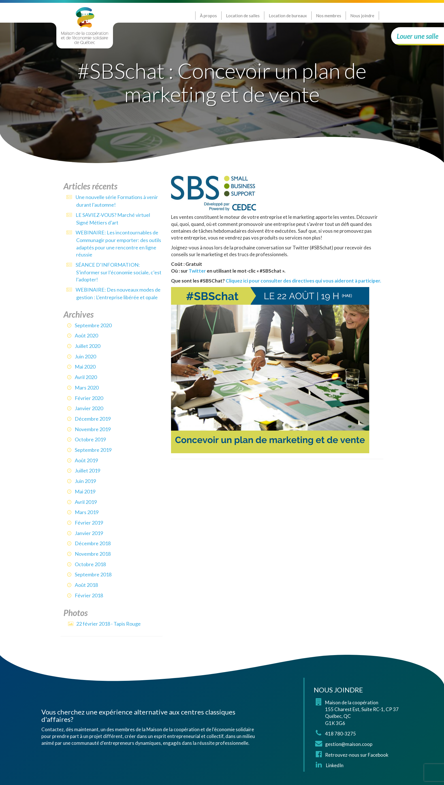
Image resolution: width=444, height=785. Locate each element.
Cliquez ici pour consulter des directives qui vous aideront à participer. (303, 281)
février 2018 (89, 595)
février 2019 (89, 522)
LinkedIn (334, 765)
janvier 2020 (89, 408)
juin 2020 (85, 356)
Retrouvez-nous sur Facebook (356, 755)
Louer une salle (417, 36)
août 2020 (86, 335)
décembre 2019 (93, 419)
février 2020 (89, 398)
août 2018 (86, 585)
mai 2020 (85, 366)
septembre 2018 (93, 574)
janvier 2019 (89, 533)
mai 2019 (85, 491)
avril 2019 (86, 502)
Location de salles (243, 15)
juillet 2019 (87, 470)
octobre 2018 (90, 564)
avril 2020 (86, 377)
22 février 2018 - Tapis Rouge (108, 624)
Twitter (197, 271)
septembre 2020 (93, 325)
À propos (208, 15)
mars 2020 (87, 387)
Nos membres (328, 15)
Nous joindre (362, 15)
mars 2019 (87, 512)
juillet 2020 (87, 346)
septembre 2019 (93, 450)
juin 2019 (85, 481)
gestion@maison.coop (348, 744)
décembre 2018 (93, 543)
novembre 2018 (93, 554)
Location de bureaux (288, 15)
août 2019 (86, 460)
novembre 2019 (93, 429)
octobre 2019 (90, 439)
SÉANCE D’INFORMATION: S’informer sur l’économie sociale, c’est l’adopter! (118, 272)
